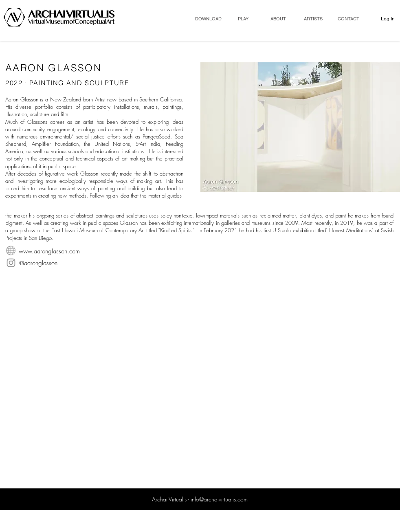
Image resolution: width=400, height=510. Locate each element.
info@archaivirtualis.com (219, 499)
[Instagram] (11, 262)
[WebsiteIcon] (11, 251)
